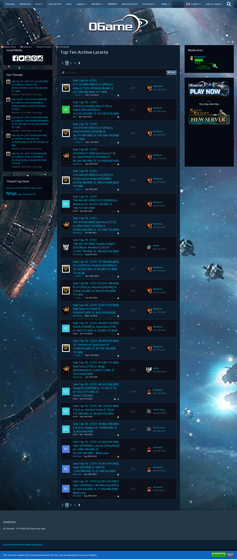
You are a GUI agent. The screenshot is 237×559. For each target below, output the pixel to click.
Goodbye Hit (25, 188)
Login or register (213, 4)
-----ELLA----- (78, 95)
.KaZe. (156, 368)
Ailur (75, 117)
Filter (171, 72)
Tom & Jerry (159, 409)
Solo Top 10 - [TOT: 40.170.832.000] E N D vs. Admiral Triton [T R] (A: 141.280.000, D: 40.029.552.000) (96, 409)
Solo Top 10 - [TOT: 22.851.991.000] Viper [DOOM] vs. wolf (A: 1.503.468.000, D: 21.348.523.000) (96, 467)
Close (230, 555)
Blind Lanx (10, 188)
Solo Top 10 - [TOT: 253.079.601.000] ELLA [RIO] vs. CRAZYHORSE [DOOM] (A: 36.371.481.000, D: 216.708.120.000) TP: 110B (96, 131)
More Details (218, 555)
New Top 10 (37, 188)
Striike (156, 245)
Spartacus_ (78, 164)
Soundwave (78, 254)
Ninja (11, 193)
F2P (17, 188)
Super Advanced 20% (26, 194)
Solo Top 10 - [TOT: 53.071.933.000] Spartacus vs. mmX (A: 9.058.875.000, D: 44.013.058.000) (96, 308)
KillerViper (77, 456)
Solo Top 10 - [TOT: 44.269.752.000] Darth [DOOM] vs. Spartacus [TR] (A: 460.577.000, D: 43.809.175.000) (96, 326)
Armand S (158, 390)
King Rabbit (200, 56)
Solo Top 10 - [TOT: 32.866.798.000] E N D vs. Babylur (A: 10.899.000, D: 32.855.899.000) (96, 427)
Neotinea (157, 86)
